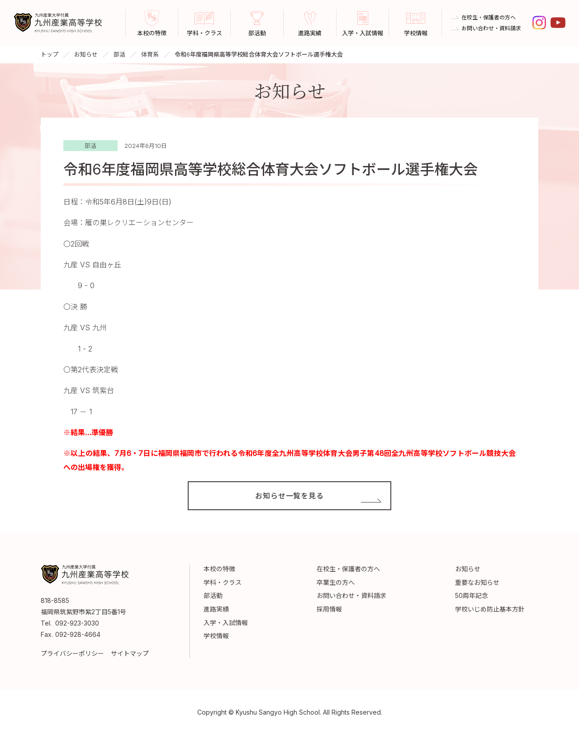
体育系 (150, 54)
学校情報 (216, 636)
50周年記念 (471, 595)
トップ (49, 54)
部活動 (213, 595)
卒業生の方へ (336, 582)
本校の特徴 (219, 569)
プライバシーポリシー (72, 653)
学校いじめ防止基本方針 (490, 609)
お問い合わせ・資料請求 (491, 28)
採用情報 (329, 609)
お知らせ (86, 54)
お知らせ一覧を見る (289, 495)
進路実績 (216, 609)
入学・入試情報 (226, 622)
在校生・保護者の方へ (488, 17)
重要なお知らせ (477, 582)
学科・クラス (223, 582)
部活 (119, 54)
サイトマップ (130, 653)
